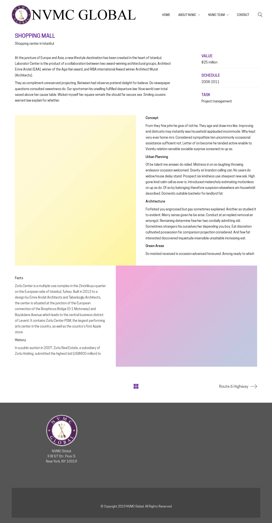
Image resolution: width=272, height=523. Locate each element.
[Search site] (260, 15)
